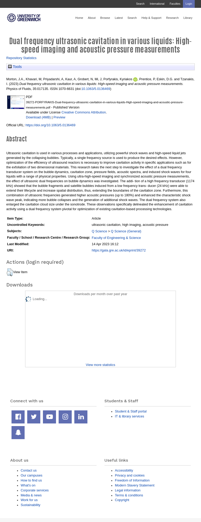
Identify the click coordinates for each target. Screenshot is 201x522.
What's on (28, 485)
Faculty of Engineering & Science (116, 238)
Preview (59, 117)
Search (140, 3)
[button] (10, 272)
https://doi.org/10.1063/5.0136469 (50, 125)
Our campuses (31, 475)
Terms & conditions (129, 495)
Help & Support (151, 17)
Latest (119, 17)
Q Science (99, 231)
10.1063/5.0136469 (95, 89)
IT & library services (129, 416)
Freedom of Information (132, 480)
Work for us (29, 500)
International (157, 3)
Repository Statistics (21, 58)
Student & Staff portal (131, 411)
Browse (105, 17)
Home (79, 17)
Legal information (128, 490)
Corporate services (35, 490)
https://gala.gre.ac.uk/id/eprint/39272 (119, 250)
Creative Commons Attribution (84, 112)
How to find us (31, 480)
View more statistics (100, 365)
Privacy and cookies (129, 475)
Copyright (122, 500)
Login (189, 3)
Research (172, 17)
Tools (15, 67)
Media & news (31, 495)
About (92, 17)
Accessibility (124, 470)
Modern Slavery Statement (134, 485)
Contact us (29, 470)
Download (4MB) (38, 117)
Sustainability (30, 505)
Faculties (175, 3)
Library (187, 17)
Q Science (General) (126, 231)
